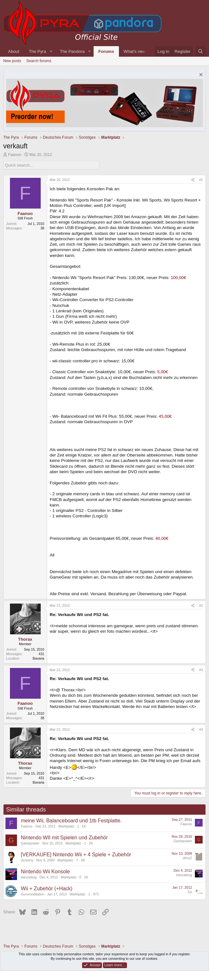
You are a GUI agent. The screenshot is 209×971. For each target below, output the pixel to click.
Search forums (38, 61)
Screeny (27, 860)
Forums (106, 51)
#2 (201, 605)
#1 (201, 180)
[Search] (200, 51)
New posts (12, 61)
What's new (135, 51)
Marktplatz (66, 826)
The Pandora (72, 51)
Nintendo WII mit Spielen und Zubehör (64, 837)
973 (96, 894)
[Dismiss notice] (200, 75)
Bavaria (38, 658)
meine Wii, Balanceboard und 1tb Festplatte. (71, 820)
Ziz (190, 892)
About (13, 51)
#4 (201, 729)
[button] (51, 51)
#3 (201, 670)
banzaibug (29, 877)
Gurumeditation (32, 894)
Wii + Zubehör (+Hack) (46, 888)
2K (91, 843)
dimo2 (187, 858)
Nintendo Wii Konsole (45, 871)
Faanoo (14, 154)
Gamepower (30, 843)
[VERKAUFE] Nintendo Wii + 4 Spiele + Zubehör (76, 854)
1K (84, 826)
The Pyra (37, 51)
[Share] (193, 180)
